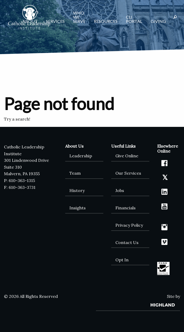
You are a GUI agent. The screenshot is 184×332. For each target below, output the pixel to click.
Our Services (128, 173)
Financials (125, 207)
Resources (105, 21)
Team (75, 173)
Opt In (122, 259)
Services (55, 21)
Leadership (80, 155)
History (77, 190)
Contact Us (127, 242)
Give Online (126, 155)
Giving (158, 21)
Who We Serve (79, 17)
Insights (77, 207)
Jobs (119, 190)
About (30, 21)
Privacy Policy (129, 225)
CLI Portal (134, 19)
